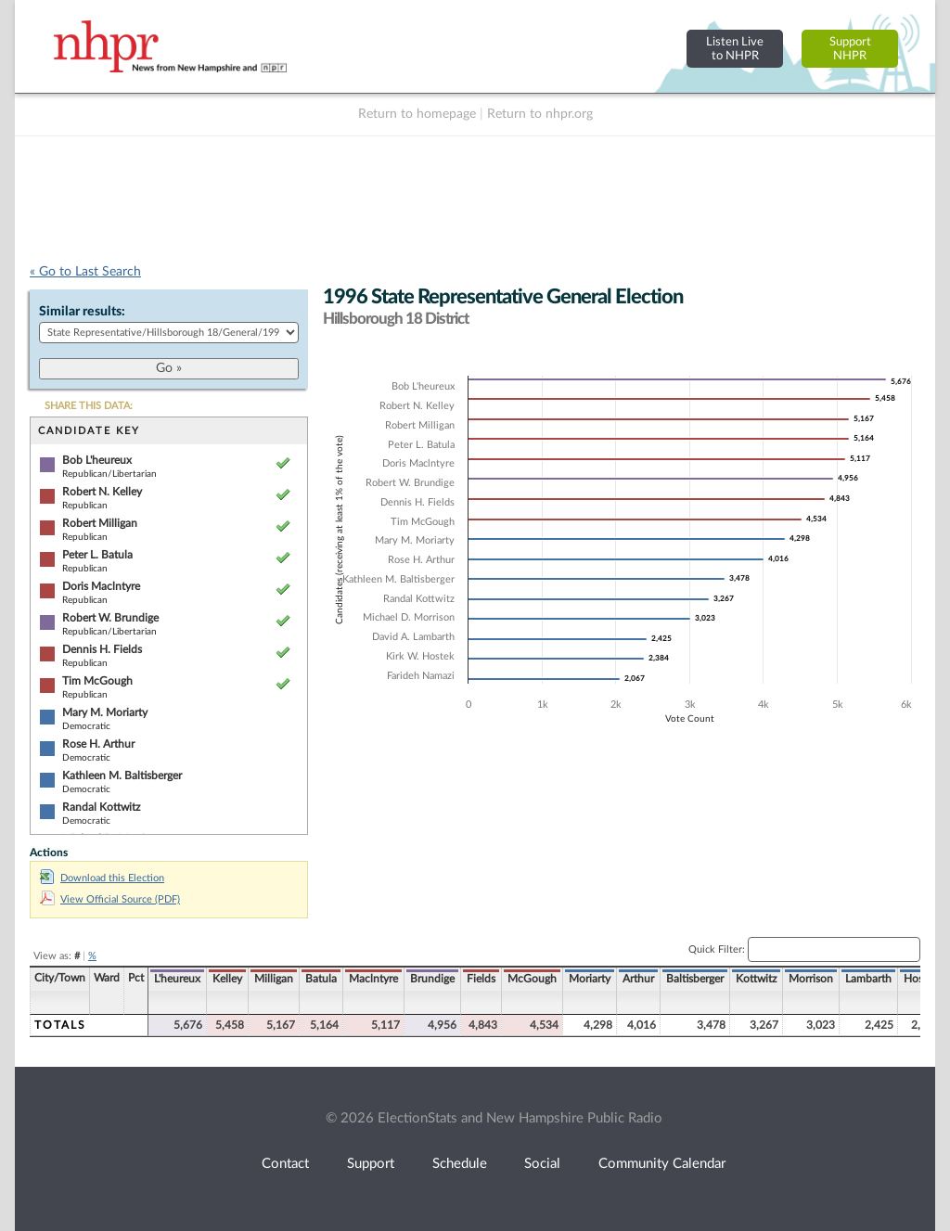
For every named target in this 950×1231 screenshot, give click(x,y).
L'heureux (177, 978)
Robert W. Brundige (110, 617)
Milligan (273, 978)
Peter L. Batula (97, 554)
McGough (532, 978)
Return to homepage (417, 114)
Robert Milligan (99, 523)
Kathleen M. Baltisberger (122, 775)
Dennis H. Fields (102, 649)
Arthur (638, 978)
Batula (321, 978)
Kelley (227, 978)
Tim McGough (97, 680)
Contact (285, 1164)
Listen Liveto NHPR (735, 48)
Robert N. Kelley (102, 491)
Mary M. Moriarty (105, 712)
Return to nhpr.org (540, 114)
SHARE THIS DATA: (89, 406)
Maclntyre (373, 978)
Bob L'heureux (97, 460)
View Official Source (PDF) (110, 899)
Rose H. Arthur (98, 744)
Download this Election (102, 878)
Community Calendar (661, 1164)
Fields (481, 978)
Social (542, 1164)
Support (370, 1164)
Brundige (432, 978)
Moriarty (589, 978)
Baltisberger (695, 978)
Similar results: (82, 311)
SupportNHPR (850, 48)
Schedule (459, 1164)
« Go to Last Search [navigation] (85, 271)
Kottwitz (756, 978)
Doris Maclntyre (101, 586)
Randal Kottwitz (101, 807)
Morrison (811, 978)
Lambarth (868, 978)
